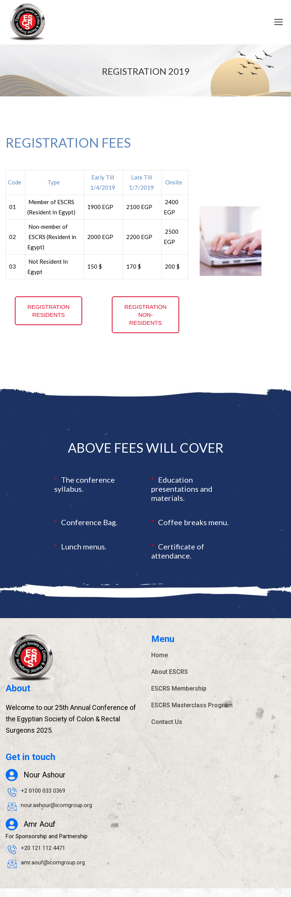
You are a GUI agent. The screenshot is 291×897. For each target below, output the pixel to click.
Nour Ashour (44, 783)
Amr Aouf (39, 833)
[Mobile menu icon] (278, 22)
